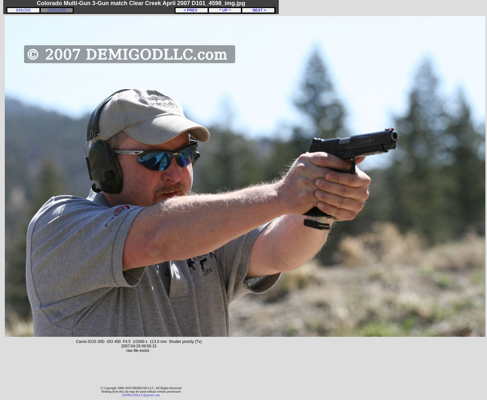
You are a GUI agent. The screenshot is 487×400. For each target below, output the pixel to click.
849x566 (23, 10)
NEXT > (258, 10)
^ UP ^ (225, 10)
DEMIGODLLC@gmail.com (141, 395)
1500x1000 (56, 10)
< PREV (191, 10)
